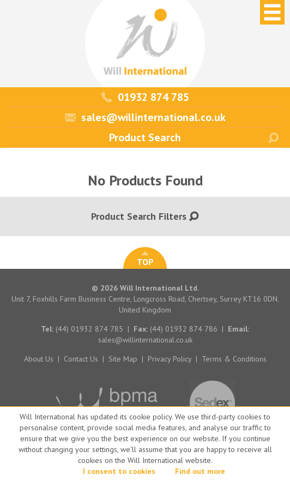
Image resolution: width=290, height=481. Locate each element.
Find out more (200, 471)
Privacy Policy (169, 359)
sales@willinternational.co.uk (145, 117)
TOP (145, 259)
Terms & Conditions (234, 359)
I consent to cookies (119, 471)
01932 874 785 (145, 97)
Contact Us (81, 359)
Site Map (122, 359)
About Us (38, 359)
